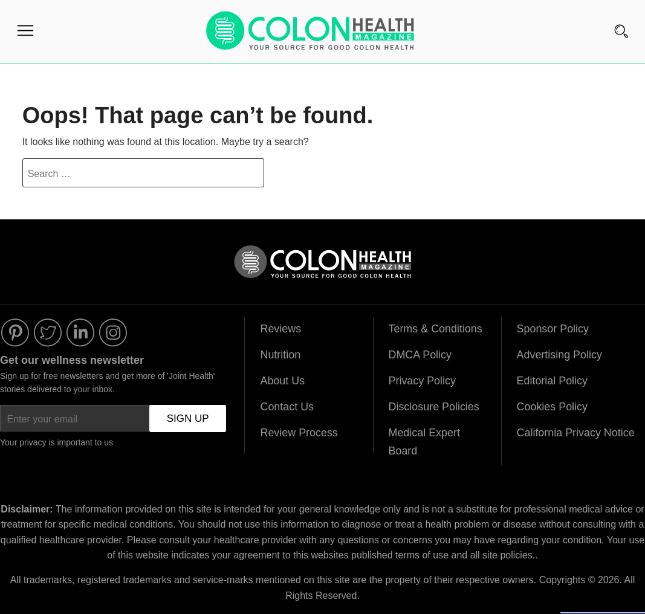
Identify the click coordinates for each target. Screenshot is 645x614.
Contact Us (287, 408)
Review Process (299, 434)
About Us (282, 382)
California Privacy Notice (576, 434)
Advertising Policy (560, 357)
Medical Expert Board (425, 443)
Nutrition (280, 357)
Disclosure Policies (434, 408)
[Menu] (25, 33)
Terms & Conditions (436, 331)
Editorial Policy (552, 382)
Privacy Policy (422, 382)
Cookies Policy (552, 408)
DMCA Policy (420, 357)
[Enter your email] (113, 419)
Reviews (280, 331)
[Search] (621, 16)
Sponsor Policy (553, 331)
